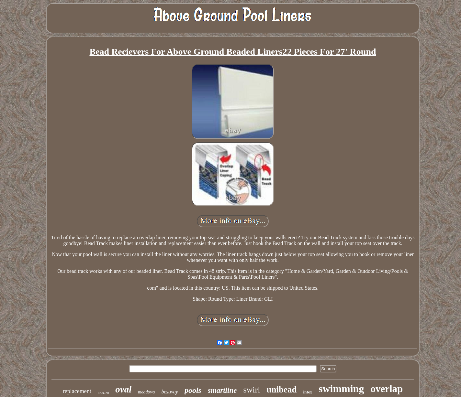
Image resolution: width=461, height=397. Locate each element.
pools (193, 390)
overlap (386, 388)
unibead (281, 389)
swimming (341, 388)
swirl (251, 389)
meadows (146, 392)
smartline (222, 390)
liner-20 (103, 393)
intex (307, 392)
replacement (77, 391)
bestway (169, 391)
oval (123, 389)
